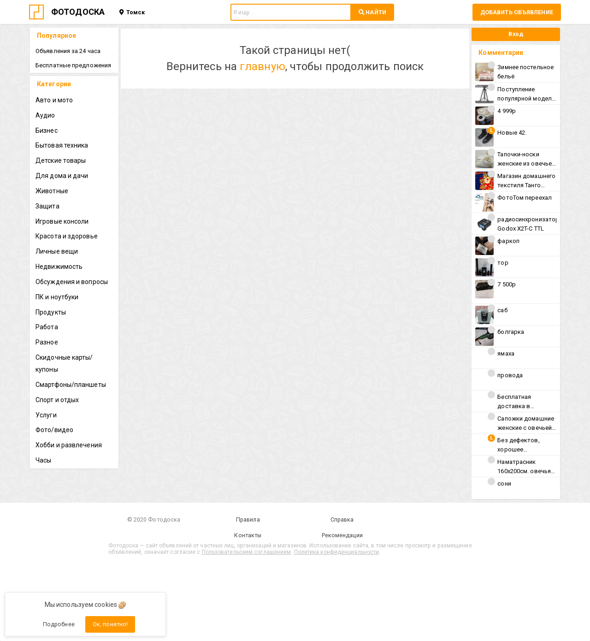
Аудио (45, 115)
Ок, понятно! (110, 624)
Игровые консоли (62, 221)
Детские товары (60, 160)
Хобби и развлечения (68, 445)
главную (262, 66)
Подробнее (59, 624)
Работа (46, 327)
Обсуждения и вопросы (71, 281)
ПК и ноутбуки (56, 297)
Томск (132, 12)
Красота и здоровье (66, 236)
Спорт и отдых (57, 400)
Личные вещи (56, 251)
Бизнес (46, 130)
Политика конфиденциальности (336, 552)
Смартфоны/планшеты (70, 384)
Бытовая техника (61, 145)
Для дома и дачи (61, 175)
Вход (515, 33)
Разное (46, 342)
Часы (43, 460)
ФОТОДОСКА (78, 12)
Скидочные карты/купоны (64, 363)
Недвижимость (59, 266)
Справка (342, 519)
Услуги (46, 415)
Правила (248, 519)
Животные (51, 191)
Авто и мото (54, 100)
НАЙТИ (372, 12)
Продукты (50, 312)
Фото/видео (54, 429)
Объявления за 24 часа (67, 50)
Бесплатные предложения (73, 65)
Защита (47, 206)
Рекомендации (342, 535)
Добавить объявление (516, 12)
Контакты (247, 535)
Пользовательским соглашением (246, 552)
